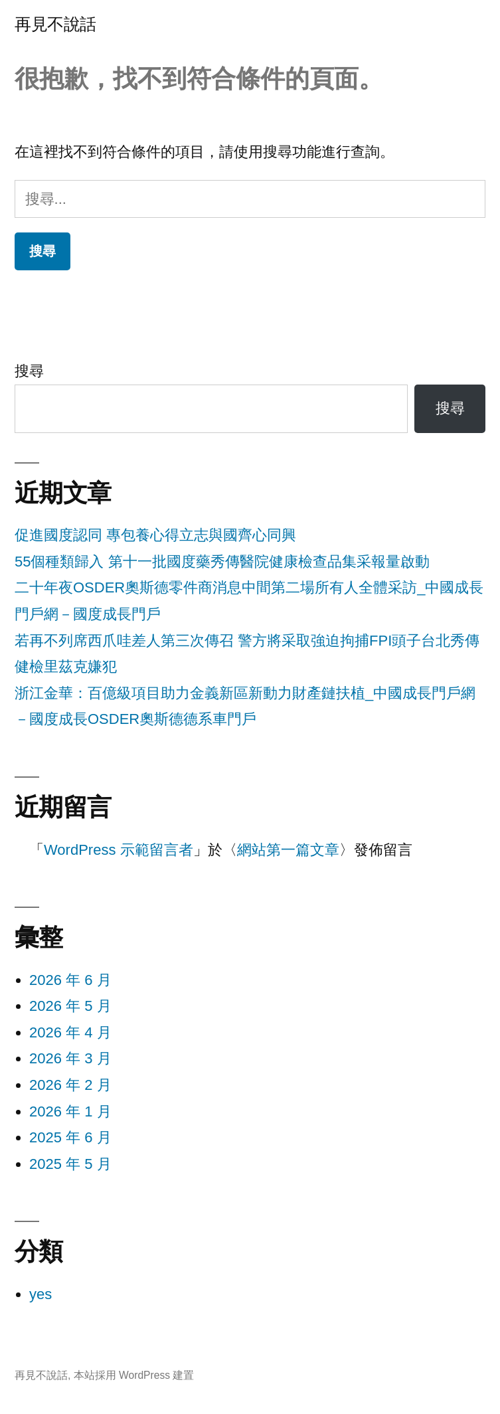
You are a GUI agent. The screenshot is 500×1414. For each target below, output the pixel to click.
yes (40, 1294)
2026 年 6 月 (70, 980)
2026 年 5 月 (70, 1006)
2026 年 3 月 (70, 1058)
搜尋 (29, 371)
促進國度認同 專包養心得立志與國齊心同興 (155, 535)
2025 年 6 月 (70, 1137)
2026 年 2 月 (70, 1085)
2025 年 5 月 (70, 1164)
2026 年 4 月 (70, 1032)
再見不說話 (55, 24)
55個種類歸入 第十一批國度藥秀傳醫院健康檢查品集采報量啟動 (222, 561)
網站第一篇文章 (288, 849)
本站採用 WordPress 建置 (134, 1375)
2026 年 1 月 (70, 1111)
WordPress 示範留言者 (118, 849)
